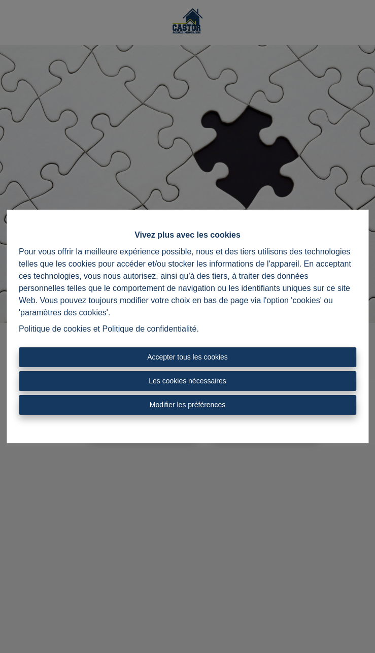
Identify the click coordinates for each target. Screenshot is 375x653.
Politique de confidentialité (150, 328)
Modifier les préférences (187, 405)
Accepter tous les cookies (187, 357)
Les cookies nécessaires (187, 381)
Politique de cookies (55, 328)
